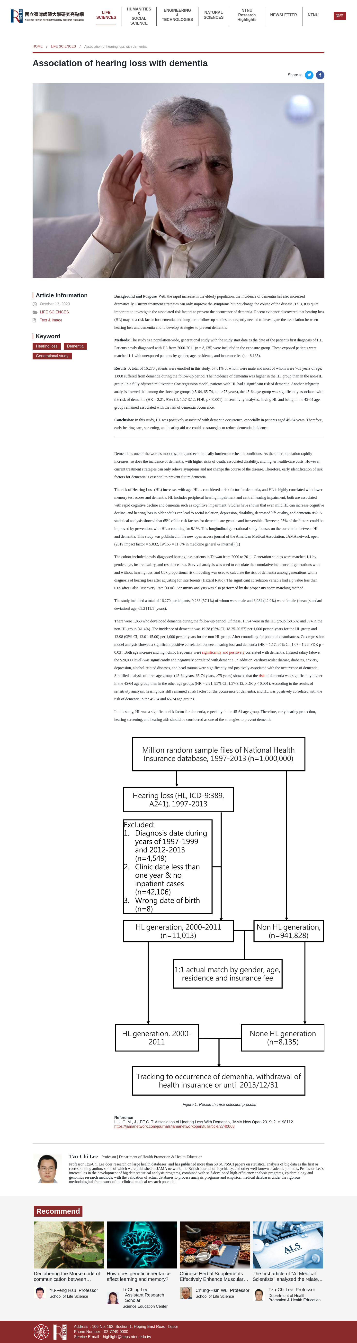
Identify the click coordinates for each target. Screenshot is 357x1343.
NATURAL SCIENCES (214, 14)
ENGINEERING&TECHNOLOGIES (177, 15)
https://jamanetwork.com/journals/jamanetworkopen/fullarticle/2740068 (175, 1126)
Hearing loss (47, 346)
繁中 (340, 15)
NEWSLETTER (283, 15)
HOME (38, 46)
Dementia (75, 346)
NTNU (313, 15)
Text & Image (51, 320)
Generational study (52, 356)
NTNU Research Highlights (246, 15)
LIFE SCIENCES (106, 14)
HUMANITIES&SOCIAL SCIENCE (139, 16)
